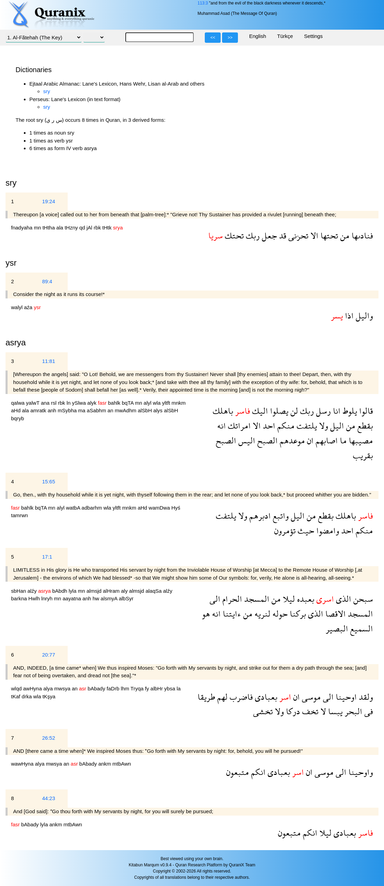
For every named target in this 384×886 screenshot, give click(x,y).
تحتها (328, 235)
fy (148, 688)
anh (53, 410)
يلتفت (306, 425)
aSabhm (97, 410)
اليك (259, 411)
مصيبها (360, 440)
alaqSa (154, 591)
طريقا (206, 697)
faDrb (114, 688)
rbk (98, 227)
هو (206, 613)
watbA (73, 508)
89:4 (47, 281)
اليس (245, 440)
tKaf (16, 696)
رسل (322, 411)
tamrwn (19, 515)
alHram (112, 591)
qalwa (18, 403)
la (178, 688)
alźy (33, 591)
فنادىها (361, 235)
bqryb (17, 418)
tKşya (49, 696)
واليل (363, 315)
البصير (337, 628)
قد (281, 235)
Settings (313, 36)
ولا (322, 425)
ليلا (288, 599)
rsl (54, 403)
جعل (268, 235)
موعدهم (291, 440)
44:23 (48, 798)
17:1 (47, 557)
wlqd (17, 688)
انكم (257, 772)
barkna (19, 598)
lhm (126, 688)
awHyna (33, 688)
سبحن (362, 599)
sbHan (19, 591)
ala (60, 227)
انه (221, 425)
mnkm (179, 403)
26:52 (48, 738)
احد (268, 425)
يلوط (348, 411)
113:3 (203, 3)
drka (27, 696)
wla (157, 403)
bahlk (115, 403)
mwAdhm (126, 410)
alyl (148, 403)
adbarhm (92, 508)
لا (322, 711)
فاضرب (240, 697)
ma (82, 410)
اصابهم (326, 440)
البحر (352, 711)
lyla (73, 591)
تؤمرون (285, 530)
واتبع (280, 515)
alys (158, 410)
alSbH (145, 410)
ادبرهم (259, 515)
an (111, 410)
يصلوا (278, 411)
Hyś (175, 508)
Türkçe (285, 36)
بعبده (304, 599)
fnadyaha (22, 227)
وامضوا (326, 530)
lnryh (47, 598)
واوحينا (359, 772)
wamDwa (159, 508)
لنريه (261, 613)
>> (230, 37)
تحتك (233, 235)
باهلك (223, 411)
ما (342, 440)
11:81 (48, 361)
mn (38, 227)
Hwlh (34, 598)
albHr (157, 688)
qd (83, 227)
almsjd (94, 591)
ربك (252, 235)
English (257, 36)
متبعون (237, 772)
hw (96, 598)
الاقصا (334, 613)
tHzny (72, 227)
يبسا (334, 711)
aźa (29, 307)
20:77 (48, 655)
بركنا (297, 613)
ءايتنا (231, 613)
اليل (336, 425)
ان (309, 440)
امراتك (238, 425)
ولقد (365, 697)
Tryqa (138, 688)
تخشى (263, 711)
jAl (90, 227)
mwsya (63, 688)
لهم (221, 697)
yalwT (33, 403)
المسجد (255, 599)
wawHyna (23, 764)
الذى (342, 599)
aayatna (73, 598)
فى (367, 711)
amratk (39, 410)
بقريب (363, 455)
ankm (105, 764)
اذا (348, 315)
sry (46, 91)
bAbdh (60, 591)
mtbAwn (122, 764)
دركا (292, 711)
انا (335, 411)
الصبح (266, 440)
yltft (167, 403)
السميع (360, 628)
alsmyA (109, 598)
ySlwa (79, 403)
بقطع (364, 425)
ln (69, 403)
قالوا (365, 411)
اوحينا (345, 697)
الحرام (231, 599)
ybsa (170, 688)
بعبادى (265, 697)
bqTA (128, 403)
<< (212, 37)
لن (293, 411)
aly (125, 591)
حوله (279, 613)
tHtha (49, 227)
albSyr (126, 598)
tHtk (107, 227)
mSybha (68, 410)
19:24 (48, 201)
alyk (92, 403)
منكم (285, 425)
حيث (305, 530)
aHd (16, 410)
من (343, 235)
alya (48, 688)
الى (215, 599)
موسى (310, 697)
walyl (17, 307)
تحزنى (297, 235)
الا (313, 235)
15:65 (48, 481)
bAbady (97, 688)
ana (46, 403)
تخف (309, 711)
